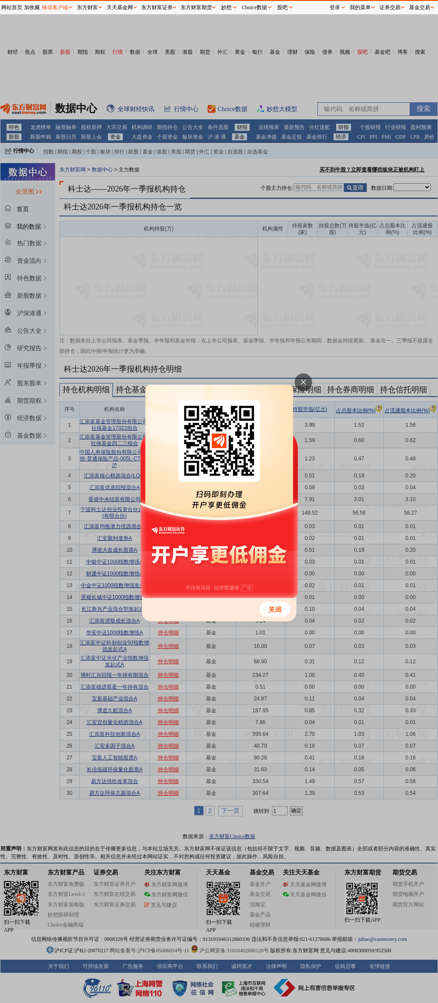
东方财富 (87, 7)
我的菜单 (360, 7)
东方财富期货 (196, 7)
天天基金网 (120, 7)
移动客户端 (55, 7)
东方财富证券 (157, 7)
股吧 (282, 7)
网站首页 (11, 7)
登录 (335, 7)
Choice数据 (254, 7)
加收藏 (32, 7)
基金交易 (419, 7)
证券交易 (389, 7)
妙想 (226, 7)
